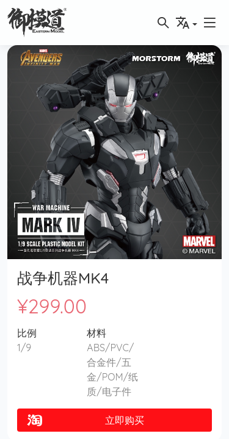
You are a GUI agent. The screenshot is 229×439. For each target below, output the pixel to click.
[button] (209, 22)
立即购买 (84, 420)
